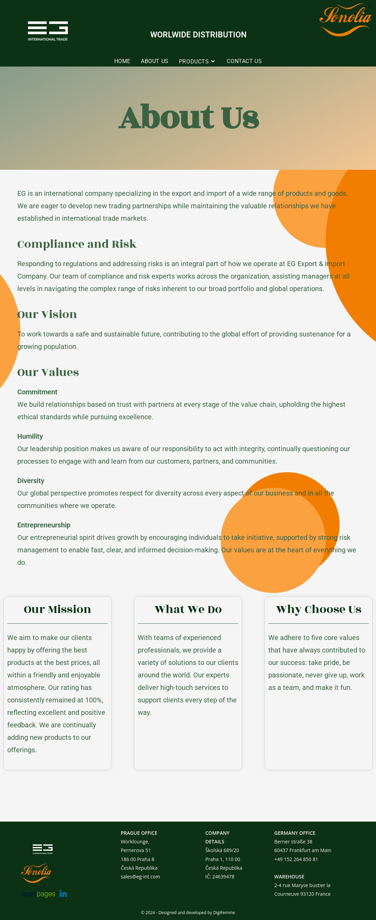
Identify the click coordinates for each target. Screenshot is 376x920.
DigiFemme (224, 912)
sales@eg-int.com (140, 876)
